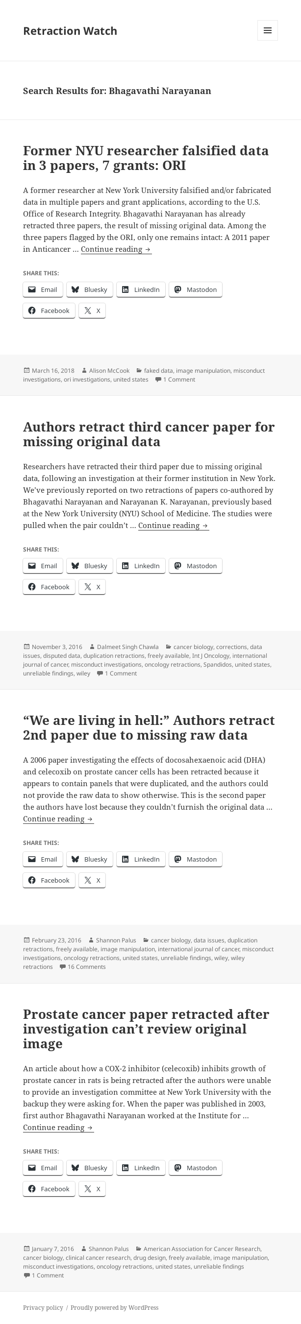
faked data (158, 370)
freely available (168, 655)
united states (131, 379)
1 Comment (179, 379)
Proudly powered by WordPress (114, 1307)
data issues (209, 940)
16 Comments (87, 967)
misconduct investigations (106, 664)
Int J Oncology (210, 655)
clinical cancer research (98, 1257)
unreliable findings (48, 673)
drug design (149, 1257)
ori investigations (87, 379)
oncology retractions (173, 664)
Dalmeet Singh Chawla (128, 647)
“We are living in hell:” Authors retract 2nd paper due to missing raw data (149, 727)
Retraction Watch (70, 30)
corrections (231, 647)
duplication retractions (114, 655)
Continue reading (116, 249)
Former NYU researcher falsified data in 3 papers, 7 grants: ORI (146, 158)
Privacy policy (43, 1307)
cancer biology (193, 647)
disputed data (61, 655)
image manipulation (203, 370)
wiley (83, 673)
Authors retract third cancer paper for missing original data (149, 434)
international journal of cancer (198, 949)
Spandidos (217, 664)
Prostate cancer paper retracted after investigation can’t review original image (146, 1028)
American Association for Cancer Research (202, 1249)
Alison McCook (109, 370)
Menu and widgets (268, 40)
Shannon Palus (116, 940)
